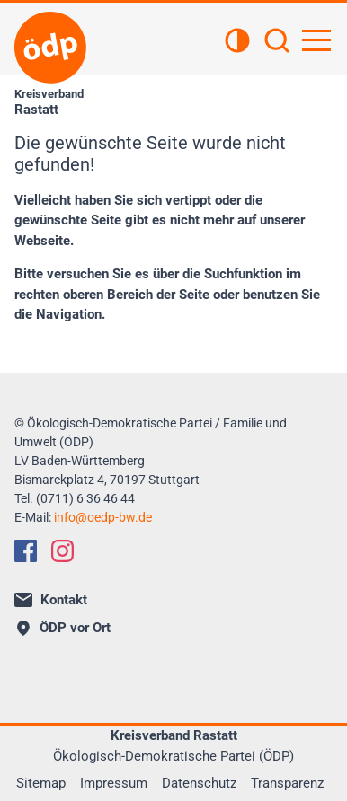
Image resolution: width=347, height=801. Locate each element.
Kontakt (50, 600)
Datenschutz (199, 783)
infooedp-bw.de (103, 517)
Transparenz (287, 783)
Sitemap (41, 783)
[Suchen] (277, 42)
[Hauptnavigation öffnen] (316, 40)
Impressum (113, 783)
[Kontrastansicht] (237, 42)
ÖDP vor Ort (64, 628)
